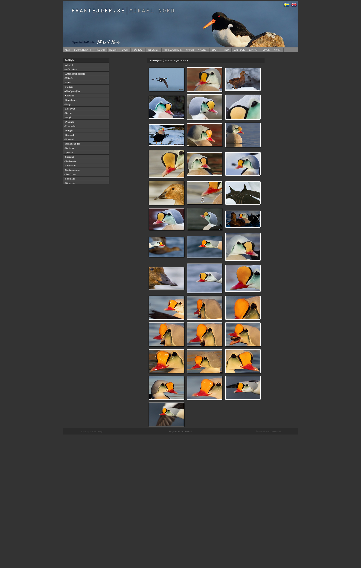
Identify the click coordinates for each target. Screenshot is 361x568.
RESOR (113, 50)
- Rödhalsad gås (72, 143)
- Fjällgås (68, 86)
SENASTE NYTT (82, 50)
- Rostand (68, 139)
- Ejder (67, 82)
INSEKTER (153, 50)
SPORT (215, 50)
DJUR (125, 50)
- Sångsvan (69, 183)
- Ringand (69, 134)
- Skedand (69, 156)
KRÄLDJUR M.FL (172, 50)
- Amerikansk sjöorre (74, 73)
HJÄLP (277, 50)
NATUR (190, 50)
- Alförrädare (70, 69)
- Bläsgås (68, 78)
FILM (226, 50)
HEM (67, 50)
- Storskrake (70, 174)
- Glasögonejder (72, 91)
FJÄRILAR (137, 50)
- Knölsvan (69, 108)
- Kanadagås (70, 100)
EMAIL (266, 50)
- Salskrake (69, 148)
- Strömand (69, 178)
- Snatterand (70, 165)
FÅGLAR (100, 50)
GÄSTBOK (239, 50)
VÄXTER (202, 50)
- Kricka (68, 113)
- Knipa (67, 104)
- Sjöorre (68, 152)
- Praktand (69, 121)
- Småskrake (70, 161)
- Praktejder (70, 126)
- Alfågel (68, 65)
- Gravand (69, 95)
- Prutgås (68, 130)
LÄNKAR (253, 50)
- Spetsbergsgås (72, 169)
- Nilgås (68, 117)
